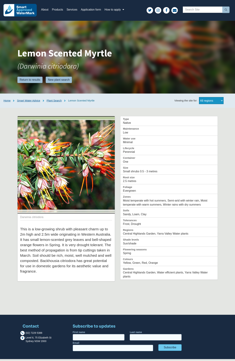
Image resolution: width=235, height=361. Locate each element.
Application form (93, 10)
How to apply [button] (117, 10)
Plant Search (54, 102)
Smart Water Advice (28, 102)
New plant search (59, 81)
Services (74, 10)
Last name (156, 337)
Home (7, 102)
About (46, 10)
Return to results (30, 81)
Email (113, 348)
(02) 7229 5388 (33, 334)
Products (59, 10)
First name (99, 337)
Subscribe (170, 349)
